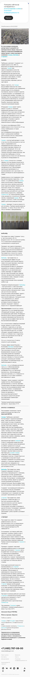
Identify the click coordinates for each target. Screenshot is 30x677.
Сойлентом (4, 194)
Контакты (3, 657)
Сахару (16, 198)
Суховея (12, 452)
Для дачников (5, 659)
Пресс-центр (4, 655)
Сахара (10, 55)
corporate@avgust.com (7, 651)
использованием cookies (12, 8)
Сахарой (17, 440)
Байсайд (15, 55)
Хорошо (8, 18)
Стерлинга (4, 595)
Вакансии (17, 655)
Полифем (12, 620)
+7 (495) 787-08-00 (12, 648)
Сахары (6, 160)
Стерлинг (4, 56)
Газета (17, 657)
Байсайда (22, 285)
